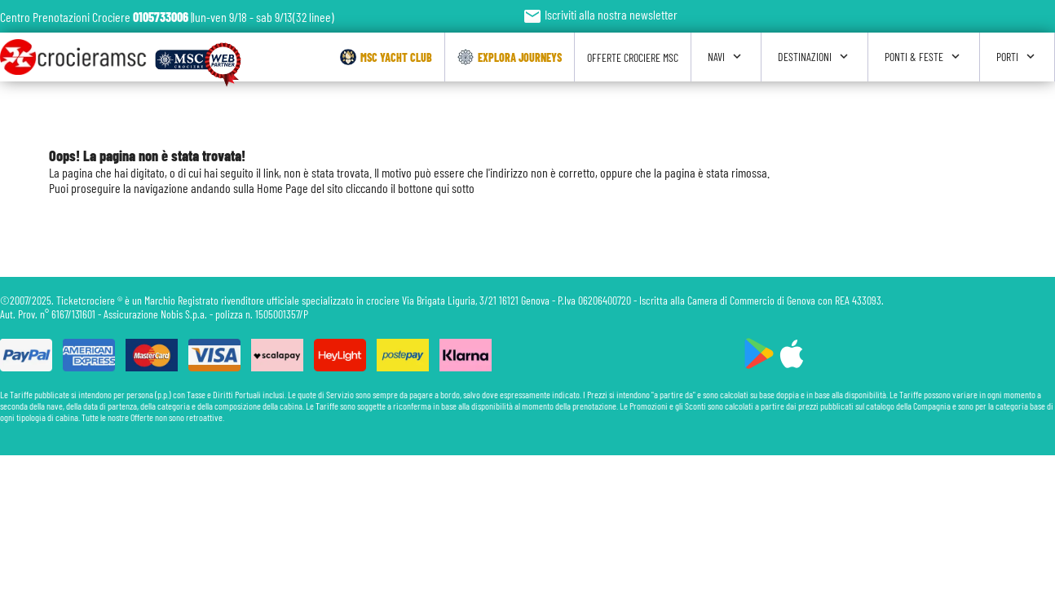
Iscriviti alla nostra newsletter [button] (600, 14)
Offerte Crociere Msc (632, 57)
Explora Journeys (509, 57)
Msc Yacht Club (386, 57)
